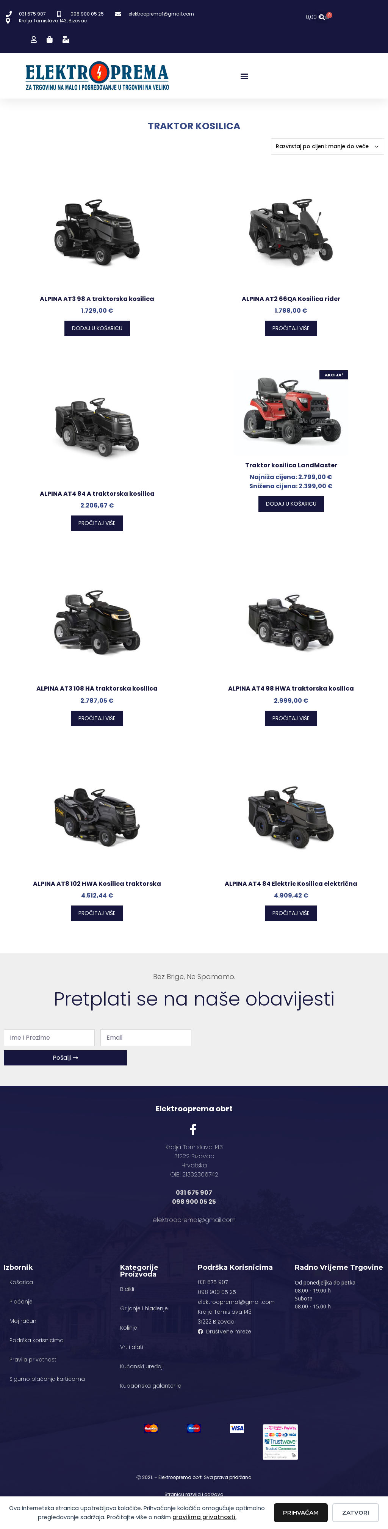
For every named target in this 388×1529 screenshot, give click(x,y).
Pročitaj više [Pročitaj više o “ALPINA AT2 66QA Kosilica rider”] (291, 328)
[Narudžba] (327, 146)
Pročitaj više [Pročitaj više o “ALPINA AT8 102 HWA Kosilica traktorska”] (97, 913)
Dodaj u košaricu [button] (97, 328)
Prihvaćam (301, 1512)
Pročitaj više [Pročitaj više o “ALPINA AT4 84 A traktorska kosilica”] (97, 523)
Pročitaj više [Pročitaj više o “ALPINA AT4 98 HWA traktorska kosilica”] (291, 718)
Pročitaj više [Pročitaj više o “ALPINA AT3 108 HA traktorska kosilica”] (97, 718)
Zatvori (355, 1512)
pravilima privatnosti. (204, 1517)
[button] (322, 17)
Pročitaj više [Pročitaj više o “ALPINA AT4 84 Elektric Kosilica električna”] (291, 913)
